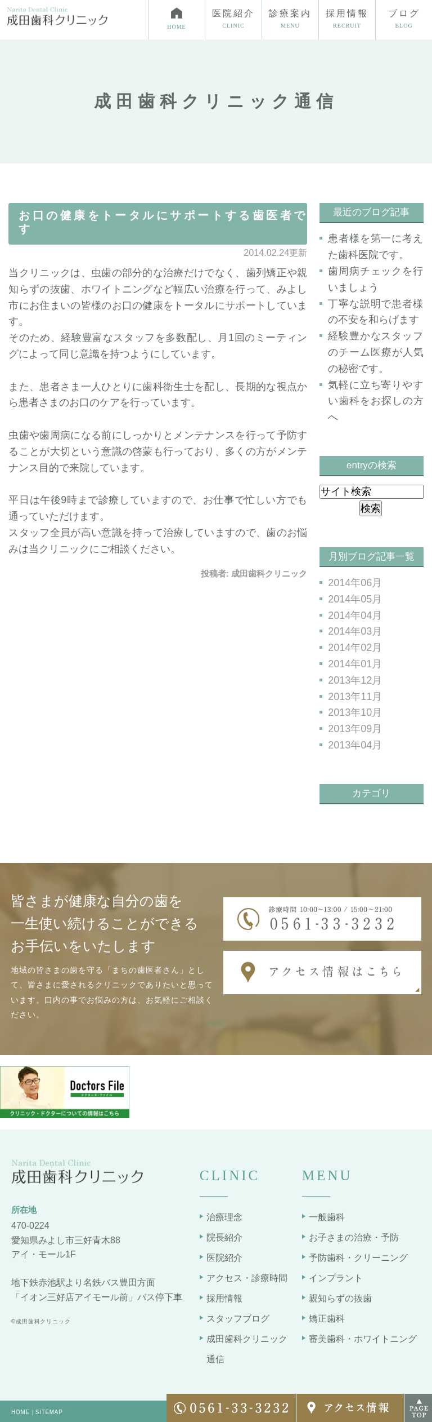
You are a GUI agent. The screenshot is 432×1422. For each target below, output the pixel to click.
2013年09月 (355, 728)
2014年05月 (355, 599)
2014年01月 (355, 664)
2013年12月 (355, 680)
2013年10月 (355, 712)
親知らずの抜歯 (340, 1298)
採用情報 (224, 1298)
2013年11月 (355, 696)
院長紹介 (224, 1237)
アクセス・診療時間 (246, 1278)
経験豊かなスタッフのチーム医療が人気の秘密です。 (375, 352)
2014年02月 (355, 647)
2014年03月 (355, 631)
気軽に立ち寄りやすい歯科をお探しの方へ (375, 401)
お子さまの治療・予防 (354, 1237)
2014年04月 (355, 615)
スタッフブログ (237, 1318)
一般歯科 (327, 1217)
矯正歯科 (327, 1318)
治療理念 (224, 1217)
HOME (20, 1412)
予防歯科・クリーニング (358, 1257)
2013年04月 (355, 745)
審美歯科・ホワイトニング (363, 1339)
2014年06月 (355, 582)
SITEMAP (49, 1412)
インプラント (336, 1278)
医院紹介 (224, 1257)
